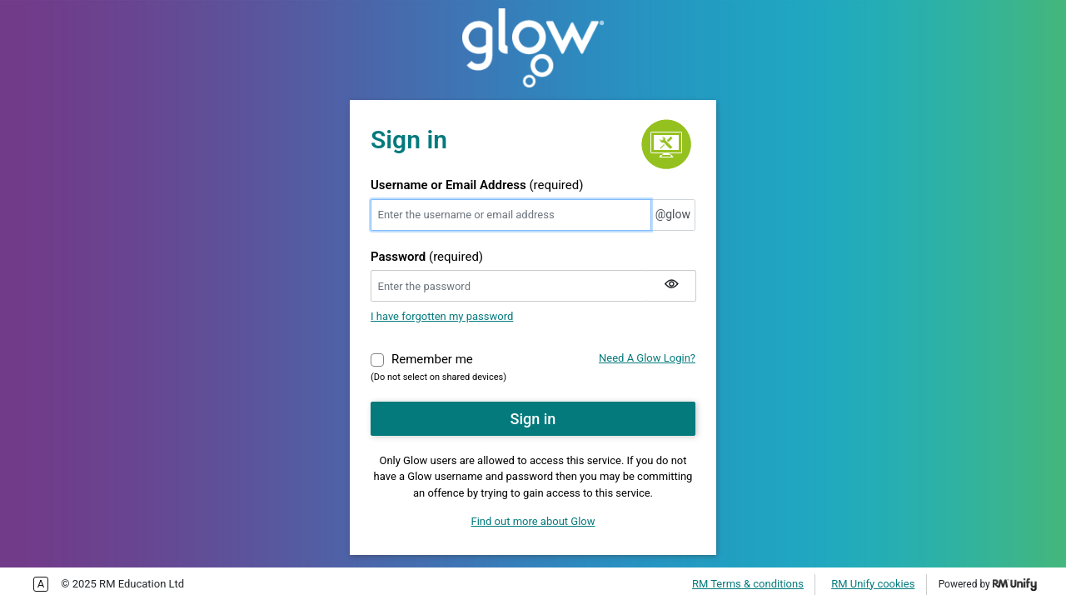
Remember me (432, 358)
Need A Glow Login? (647, 358)
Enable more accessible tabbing (40, 584)
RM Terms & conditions (748, 584)
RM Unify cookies (872, 584)
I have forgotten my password (442, 316)
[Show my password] (671, 286)
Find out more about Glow (533, 521)
